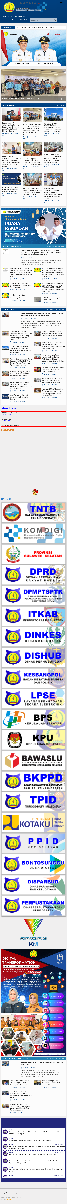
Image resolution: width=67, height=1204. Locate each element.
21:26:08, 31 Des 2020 (17, 1100)
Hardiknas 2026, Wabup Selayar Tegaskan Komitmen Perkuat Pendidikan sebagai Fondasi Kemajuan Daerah (53, 392)
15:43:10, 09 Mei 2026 (17, 342)
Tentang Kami (20, 16)
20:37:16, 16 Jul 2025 (17, 289)
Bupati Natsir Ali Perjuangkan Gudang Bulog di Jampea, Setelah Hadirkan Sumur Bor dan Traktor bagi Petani (53, 193)
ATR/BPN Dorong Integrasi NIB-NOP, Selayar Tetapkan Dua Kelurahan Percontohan (32, 161)
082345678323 (6, 415)
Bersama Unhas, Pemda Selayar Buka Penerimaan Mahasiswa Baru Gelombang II (53, 370)
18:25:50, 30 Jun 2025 (49, 293)
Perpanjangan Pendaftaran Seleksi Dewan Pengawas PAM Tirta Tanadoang (20, 285)
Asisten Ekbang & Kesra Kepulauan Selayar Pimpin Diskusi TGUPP (51, 1083)
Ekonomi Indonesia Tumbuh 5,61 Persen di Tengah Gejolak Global (32, 1154)
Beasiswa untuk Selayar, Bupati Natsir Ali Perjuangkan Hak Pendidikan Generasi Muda (53, 380)
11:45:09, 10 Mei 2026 (28, 319)
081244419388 (6, 421)
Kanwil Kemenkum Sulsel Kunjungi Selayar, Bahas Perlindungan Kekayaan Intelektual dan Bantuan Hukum (53, 358)
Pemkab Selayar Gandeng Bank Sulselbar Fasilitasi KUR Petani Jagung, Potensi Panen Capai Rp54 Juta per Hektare (11, 161)
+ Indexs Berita (59, 105)
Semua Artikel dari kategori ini (55, 246)
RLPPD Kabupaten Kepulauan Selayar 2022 (52, 299)
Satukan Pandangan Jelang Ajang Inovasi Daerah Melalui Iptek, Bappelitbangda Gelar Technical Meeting (20, 1107)
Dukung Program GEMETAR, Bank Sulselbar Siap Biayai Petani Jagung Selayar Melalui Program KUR (52, 127)
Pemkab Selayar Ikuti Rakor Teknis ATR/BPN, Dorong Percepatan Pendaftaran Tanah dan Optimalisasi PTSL (53, 158)
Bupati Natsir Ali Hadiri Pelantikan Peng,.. (21, 99)
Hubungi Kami (8, 16)
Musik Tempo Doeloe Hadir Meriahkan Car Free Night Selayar (10, 189)
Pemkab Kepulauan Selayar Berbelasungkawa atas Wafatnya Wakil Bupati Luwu (20, 1083)
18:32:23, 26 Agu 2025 (28, 257)
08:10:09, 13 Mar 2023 (49, 302)
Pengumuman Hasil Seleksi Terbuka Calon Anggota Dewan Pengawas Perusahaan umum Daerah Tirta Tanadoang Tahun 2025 (21, 272)
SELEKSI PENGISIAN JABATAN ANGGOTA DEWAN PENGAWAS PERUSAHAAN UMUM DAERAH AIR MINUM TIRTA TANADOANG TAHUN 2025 (53, 287)
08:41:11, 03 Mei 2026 (49, 397)
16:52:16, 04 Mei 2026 (49, 363)
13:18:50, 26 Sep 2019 (17, 1112)
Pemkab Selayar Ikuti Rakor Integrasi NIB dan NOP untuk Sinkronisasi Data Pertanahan (32, 191)
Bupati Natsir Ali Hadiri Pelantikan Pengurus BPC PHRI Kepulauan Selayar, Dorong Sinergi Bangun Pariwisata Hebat (32, 129)
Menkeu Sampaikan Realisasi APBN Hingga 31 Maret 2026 (30, 1140)
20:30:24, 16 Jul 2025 (17, 300)
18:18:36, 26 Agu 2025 (17, 279)
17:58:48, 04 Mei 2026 (49, 351)
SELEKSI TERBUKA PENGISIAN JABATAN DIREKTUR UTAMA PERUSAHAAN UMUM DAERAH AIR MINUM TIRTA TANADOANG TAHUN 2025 (53, 272)
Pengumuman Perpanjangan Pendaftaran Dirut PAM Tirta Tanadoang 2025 (20, 296)
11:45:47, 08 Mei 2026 (17, 367)
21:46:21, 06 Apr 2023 (17, 1087)
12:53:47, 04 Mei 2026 (49, 374)
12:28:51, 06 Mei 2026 (17, 401)
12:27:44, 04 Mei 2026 (49, 385)
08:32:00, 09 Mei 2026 (17, 355)
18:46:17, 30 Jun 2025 (49, 279)
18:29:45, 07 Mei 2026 (17, 378)
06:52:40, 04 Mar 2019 (49, 1087)
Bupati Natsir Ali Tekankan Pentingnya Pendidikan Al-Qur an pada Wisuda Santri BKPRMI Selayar (10, 127)
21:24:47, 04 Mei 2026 (49, 338)
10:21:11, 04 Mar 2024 (28, 1068)
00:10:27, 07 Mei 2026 (17, 391)
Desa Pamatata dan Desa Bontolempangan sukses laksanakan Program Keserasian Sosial (21, 1094)
